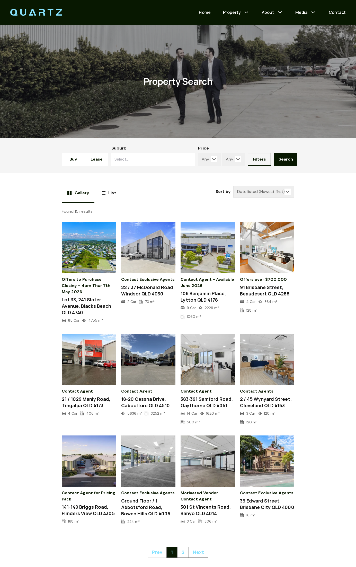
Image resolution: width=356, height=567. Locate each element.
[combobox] (153, 159)
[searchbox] (142, 159)
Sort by (223, 191)
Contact (337, 12)
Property (232, 12)
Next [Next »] (198, 552)
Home (205, 12)
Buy (73, 159)
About (268, 12)
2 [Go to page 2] (183, 552)
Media (301, 12)
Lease (97, 159)
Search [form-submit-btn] (286, 159)
